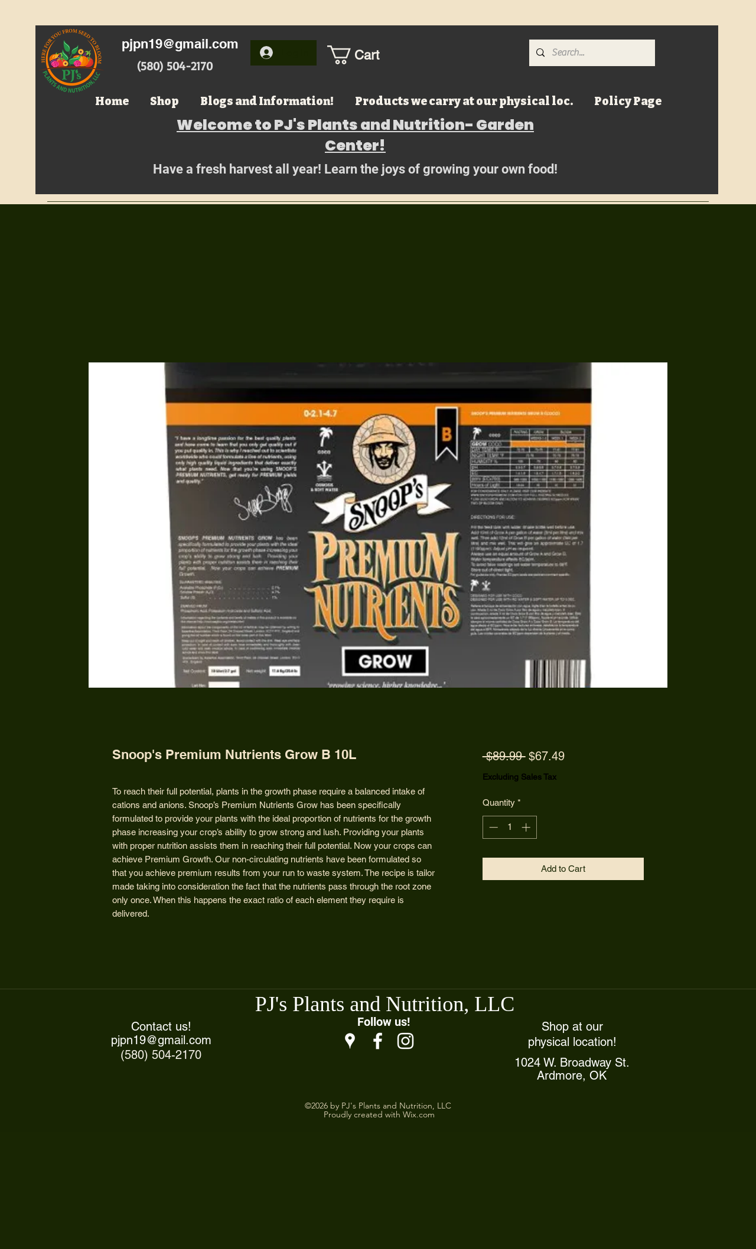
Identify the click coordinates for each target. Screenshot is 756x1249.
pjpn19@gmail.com (180, 43)
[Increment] (527, 827)
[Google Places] (350, 1041)
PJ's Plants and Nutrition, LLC (385, 1004)
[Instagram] (405, 1041)
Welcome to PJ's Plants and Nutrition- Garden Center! (355, 135)
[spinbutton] (509, 827)
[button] (365, 54)
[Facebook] (378, 1041)
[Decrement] (492, 827)
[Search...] (591, 53)
